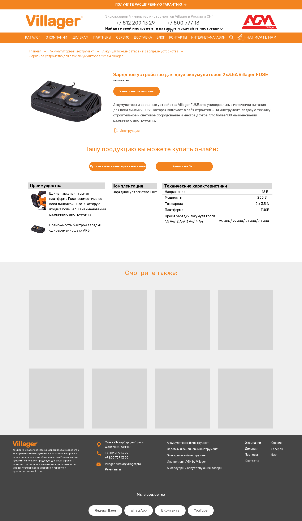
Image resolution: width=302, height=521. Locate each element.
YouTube (200, 510)
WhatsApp (139, 510)
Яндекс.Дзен (105, 510)
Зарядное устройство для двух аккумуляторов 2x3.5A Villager (76, 56)
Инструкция (130, 131)
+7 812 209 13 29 (135, 23)
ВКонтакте (170, 510)
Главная (35, 51)
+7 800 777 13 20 (116, 458)
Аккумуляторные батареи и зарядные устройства (140, 51)
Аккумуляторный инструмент (72, 51)
